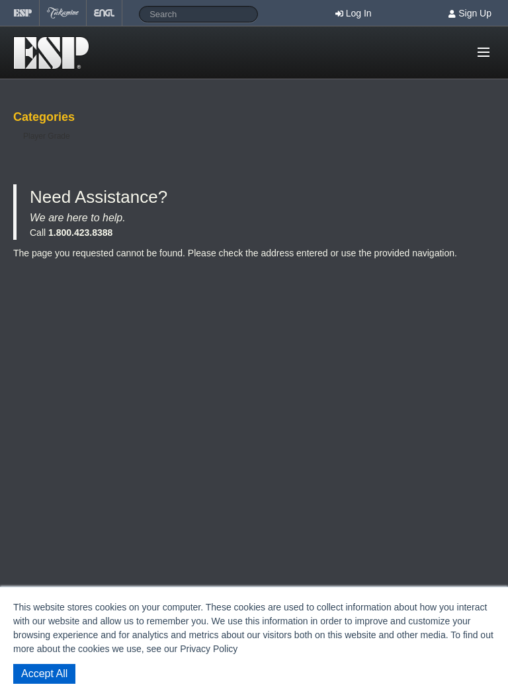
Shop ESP (55, 52)
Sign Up (474, 13)
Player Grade (46, 136)
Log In (359, 13)
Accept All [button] (44, 673)
